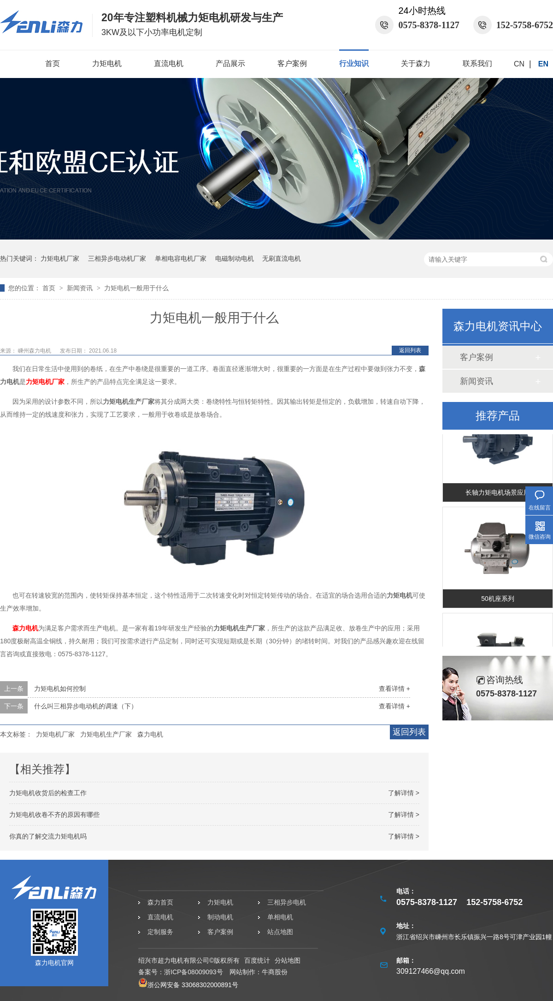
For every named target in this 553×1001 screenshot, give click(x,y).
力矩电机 (107, 63)
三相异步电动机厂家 (117, 258)
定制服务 (160, 931)
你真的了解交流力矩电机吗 (48, 836)
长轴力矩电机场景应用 (497, 493)
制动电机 (220, 917)
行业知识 (354, 63)
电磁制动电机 (234, 258)
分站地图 (287, 960)
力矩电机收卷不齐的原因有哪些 (54, 814)
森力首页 (160, 902)
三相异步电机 (286, 902)
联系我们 (477, 63)
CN (519, 64)
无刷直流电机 (281, 258)
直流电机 (168, 63)
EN (543, 64)
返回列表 (410, 350)
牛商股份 (275, 972)
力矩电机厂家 (60, 258)
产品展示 (230, 63)
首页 (52, 63)
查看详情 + (394, 688)
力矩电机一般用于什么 (136, 288)
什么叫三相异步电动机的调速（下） (85, 706)
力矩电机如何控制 (60, 688)
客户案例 (292, 63)
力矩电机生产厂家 (106, 734)
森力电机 (25, 628)
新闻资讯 (80, 288)
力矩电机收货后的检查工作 (48, 793)
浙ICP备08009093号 (193, 972)
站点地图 (280, 931)
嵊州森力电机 (35, 351)
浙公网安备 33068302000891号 (188, 985)
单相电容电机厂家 (180, 258)
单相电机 (280, 917)
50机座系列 (497, 599)
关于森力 (415, 63)
